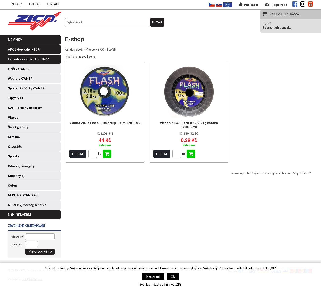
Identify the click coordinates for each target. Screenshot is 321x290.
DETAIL (78, 154)
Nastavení (153, 276)
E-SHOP (34, 4)
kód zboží (17, 236)
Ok (173, 276)
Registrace (276, 4)
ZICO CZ (16, 4)
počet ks (16, 244)
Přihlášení (248, 4)
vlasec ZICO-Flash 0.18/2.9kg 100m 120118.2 (104, 123)
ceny (91, 56)
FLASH (111, 49)
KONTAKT (53, 4)
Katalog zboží (74, 49)
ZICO (101, 49)
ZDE (179, 284)
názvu (82, 56)
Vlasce (90, 49)
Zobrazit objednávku (276, 27)
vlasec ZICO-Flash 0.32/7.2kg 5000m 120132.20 (189, 125)
